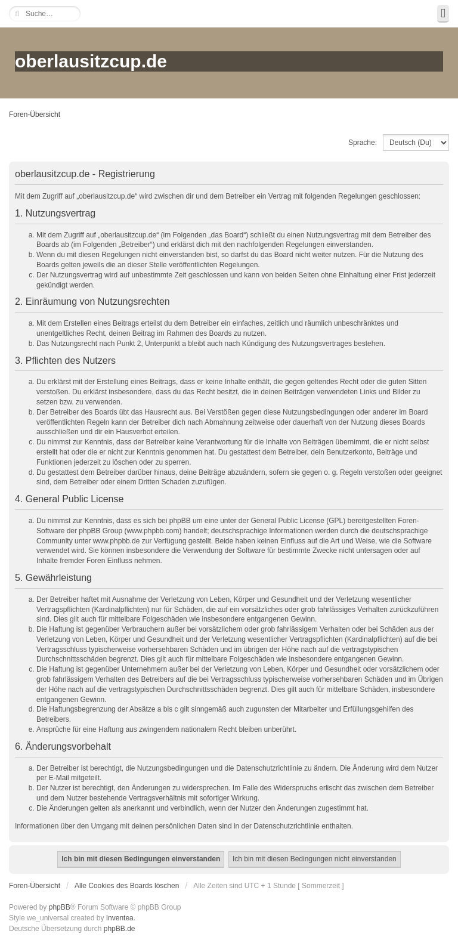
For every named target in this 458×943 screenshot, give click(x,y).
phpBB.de (119, 929)
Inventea (120, 918)
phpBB (59, 907)
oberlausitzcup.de (91, 61)
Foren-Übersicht (34, 114)
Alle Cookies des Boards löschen (127, 886)
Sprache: (362, 142)
